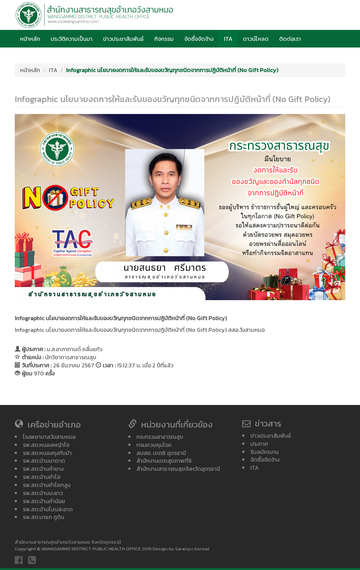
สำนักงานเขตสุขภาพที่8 (164, 460)
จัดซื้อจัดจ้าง (198, 38)
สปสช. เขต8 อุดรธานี (161, 453)
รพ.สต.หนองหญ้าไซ (46, 445)
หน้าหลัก (30, 38)
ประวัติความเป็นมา (71, 38)
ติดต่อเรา (290, 38)
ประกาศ (259, 443)
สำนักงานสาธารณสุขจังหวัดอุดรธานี (178, 468)
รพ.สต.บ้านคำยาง (43, 468)
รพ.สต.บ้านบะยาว (43, 493)
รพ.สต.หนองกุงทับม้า (47, 453)
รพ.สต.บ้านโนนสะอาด (48, 509)
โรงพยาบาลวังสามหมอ (49, 436)
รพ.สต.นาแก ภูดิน (43, 517)
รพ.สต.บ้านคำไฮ (41, 477)
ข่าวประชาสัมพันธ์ (123, 38)
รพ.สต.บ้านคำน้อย (44, 501)
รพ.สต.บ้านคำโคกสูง (46, 485)
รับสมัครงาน (264, 452)
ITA (228, 38)
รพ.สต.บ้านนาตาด (44, 460)
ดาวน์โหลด (256, 38)
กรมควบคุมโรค (154, 445)
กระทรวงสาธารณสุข (159, 436)
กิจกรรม (164, 38)
